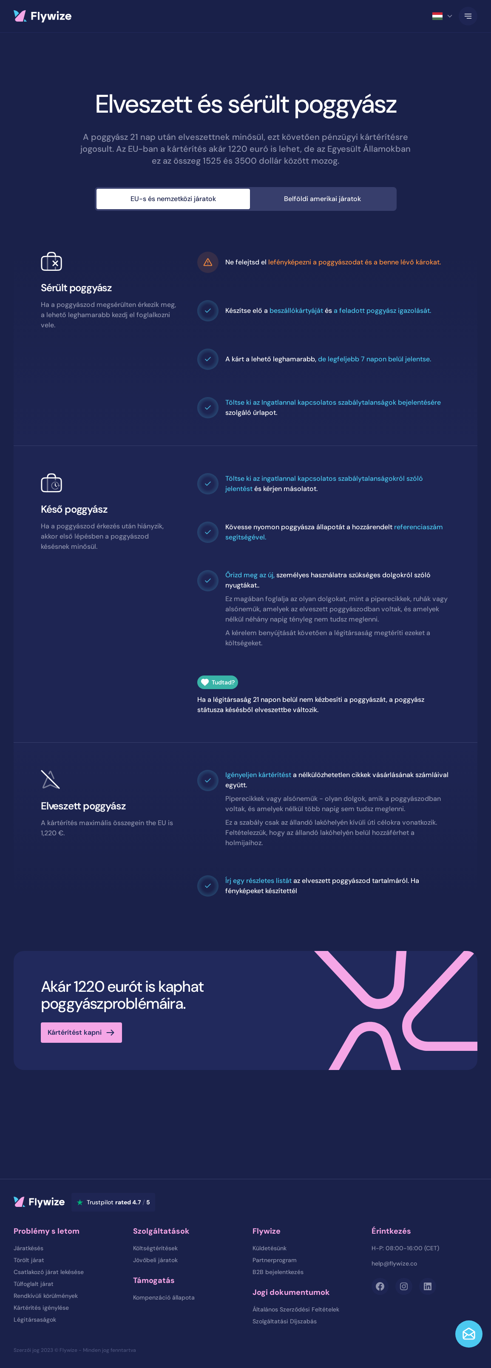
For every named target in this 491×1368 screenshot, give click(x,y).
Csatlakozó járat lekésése (49, 1272)
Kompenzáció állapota (164, 1297)
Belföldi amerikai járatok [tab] (322, 198)
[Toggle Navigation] (468, 16)
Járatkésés (28, 1248)
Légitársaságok (35, 1319)
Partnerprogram (275, 1260)
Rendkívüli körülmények (46, 1296)
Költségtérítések (155, 1248)
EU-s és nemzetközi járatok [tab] (173, 198)
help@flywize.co (394, 1263)
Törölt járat (29, 1260)
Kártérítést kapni (75, 1032)
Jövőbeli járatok (155, 1260)
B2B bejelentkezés (278, 1272)
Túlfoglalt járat (34, 1284)
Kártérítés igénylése (41, 1307)
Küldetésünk (270, 1248)
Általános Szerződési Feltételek (296, 1309)
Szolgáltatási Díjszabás (285, 1321)
